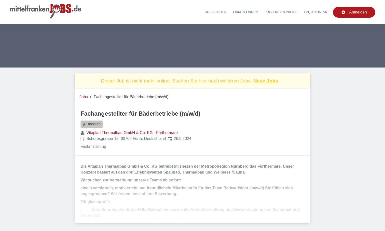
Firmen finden (245, 12)
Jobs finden (216, 12)
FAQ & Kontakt (316, 12)
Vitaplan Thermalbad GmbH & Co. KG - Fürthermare (132, 133)
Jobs (84, 97)
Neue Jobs (265, 80)
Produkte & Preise (281, 12)
